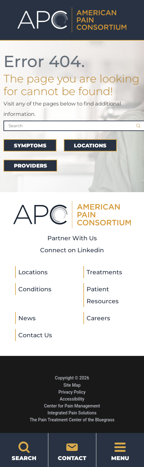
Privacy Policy (72, 392)
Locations (90, 145)
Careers (98, 318)
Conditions (34, 289)
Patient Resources (103, 295)
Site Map (72, 385)
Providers (30, 165)
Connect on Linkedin (72, 250)
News (27, 318)
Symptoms (30, 145)
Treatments (104, 272)
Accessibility (72, 399)
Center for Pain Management (72, 405)
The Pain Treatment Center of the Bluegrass (72, 419)
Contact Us (35, 335)
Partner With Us (72, 238)
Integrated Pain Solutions (71, 412)
